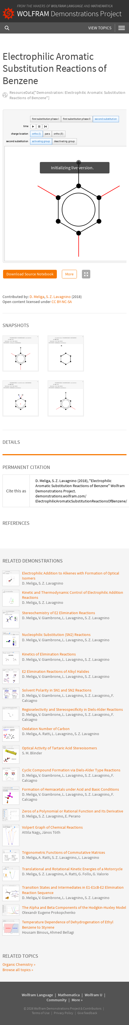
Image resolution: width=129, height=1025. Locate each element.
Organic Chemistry (18, 964)
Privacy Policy (63, 1013)
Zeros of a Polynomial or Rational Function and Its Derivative (72, 811)
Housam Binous (35, 932)
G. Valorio (101, 873)
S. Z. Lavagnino (58, 296)
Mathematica (102, 6)
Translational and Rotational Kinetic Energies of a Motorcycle (72, 868)
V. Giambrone (49, 617)
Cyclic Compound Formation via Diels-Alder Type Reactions (71, 770)
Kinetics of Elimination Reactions (49, 654)
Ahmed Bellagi (62, 932)
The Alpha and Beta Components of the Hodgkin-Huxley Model (74, 907)
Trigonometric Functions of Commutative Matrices (63, 852)
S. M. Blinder (32, 752)
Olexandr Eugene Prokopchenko (49, 912)
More (69, 273)
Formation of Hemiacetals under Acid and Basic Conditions (70, 789)
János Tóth (51, 832)
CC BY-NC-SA (62, 301)
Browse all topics (17, 969)
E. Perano (73, 816)
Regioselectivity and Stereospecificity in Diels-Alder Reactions (72, 709)
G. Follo (84, 873)
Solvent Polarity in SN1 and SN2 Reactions (56, 690)
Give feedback (87, 1013)
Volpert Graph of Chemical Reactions (52, 827)
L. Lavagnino (72, 617)
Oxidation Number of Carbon (46, 728)
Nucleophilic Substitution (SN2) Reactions (56, 634)
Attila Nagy (31, 832)
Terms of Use (41, 1013)
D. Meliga (37, 296)
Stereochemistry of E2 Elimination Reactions (58, 612)
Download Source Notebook (29, 273)
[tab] (21, 353)
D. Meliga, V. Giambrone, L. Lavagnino (52, 794)
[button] (33, 126)
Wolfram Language (67, 6)
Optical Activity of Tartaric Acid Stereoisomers (59, 747)
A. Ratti (44, 733)
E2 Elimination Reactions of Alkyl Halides (55, 671)
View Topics (99, 27)
